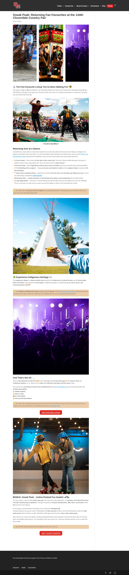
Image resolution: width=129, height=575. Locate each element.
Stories (19, 21)
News (14, 21)
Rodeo (59, 6)
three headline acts (61, 387)
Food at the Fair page (68, 291)
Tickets (110, 6)
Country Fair (69, 6)
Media (24, 567)
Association (32, 567)
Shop (103, 6)
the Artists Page (55, 406)
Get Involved (95, 6)
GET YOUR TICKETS (51, 533)
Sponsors (16, 567)
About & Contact (81, 6)
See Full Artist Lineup (51, 412)
